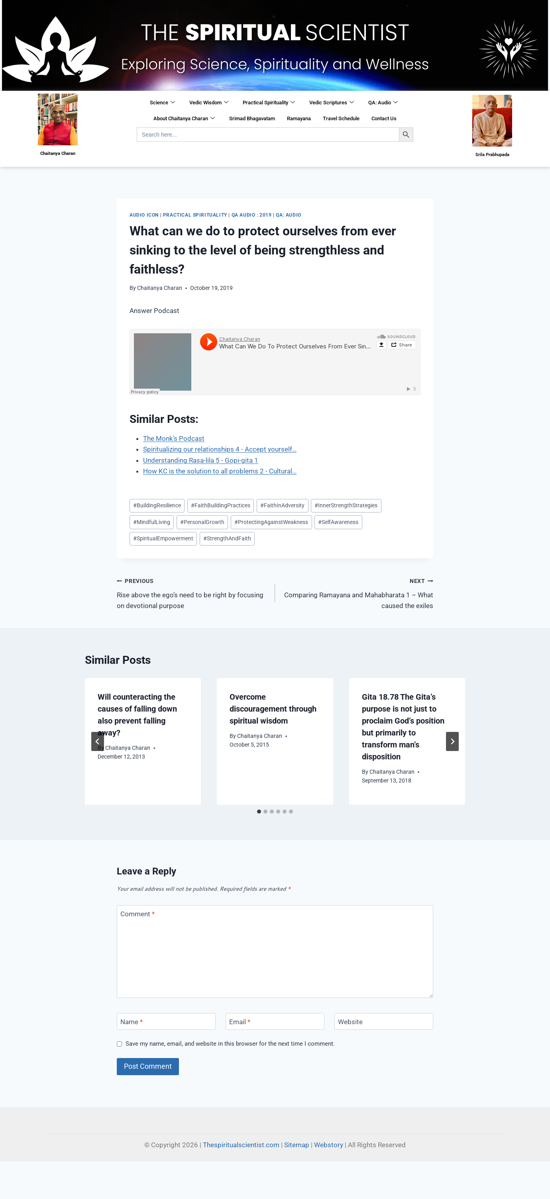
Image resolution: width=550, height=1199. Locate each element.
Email (239, 1022)
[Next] (452, 741)
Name (131, 1022)
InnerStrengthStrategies (345, 505)
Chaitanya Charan (159, 288)
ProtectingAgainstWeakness (271, 522)
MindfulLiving (151, 522)
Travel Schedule (341, 118)
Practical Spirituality (269, 102)
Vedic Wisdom (208, 102)
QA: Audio (383, 102)
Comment (137, 914)
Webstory (328, 1145)
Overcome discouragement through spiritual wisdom (273, 709)
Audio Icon (144, 215)
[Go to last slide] (97, 741)
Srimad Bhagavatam (252, 118)
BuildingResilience (157, 505)
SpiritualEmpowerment (163, 538)
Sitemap (296, 1145)
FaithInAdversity (282, 505)
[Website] (383, 1021)
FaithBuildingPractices (220, 505)
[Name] (166, 1021)
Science (162, 102)
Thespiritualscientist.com (241, 1145)
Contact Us (384, 118)
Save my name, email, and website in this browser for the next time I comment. (230, 1043)
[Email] (275, 1021)
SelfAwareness (338, 522)
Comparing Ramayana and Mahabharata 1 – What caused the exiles (357, 592)
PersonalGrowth (202, 522)
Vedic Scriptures (331, 102)
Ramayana (299, 118)
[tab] (259, 812)
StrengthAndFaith (227, 538)
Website (350, 1022)
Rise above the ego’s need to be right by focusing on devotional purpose (192, 592)
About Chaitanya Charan (184, 118)
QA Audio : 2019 (252, 215)
